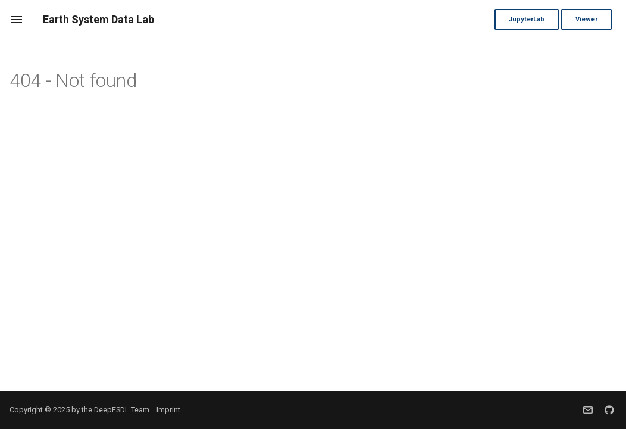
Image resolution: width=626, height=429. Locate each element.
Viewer (586, 19)
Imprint (168, 409)
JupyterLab (526, 19)
